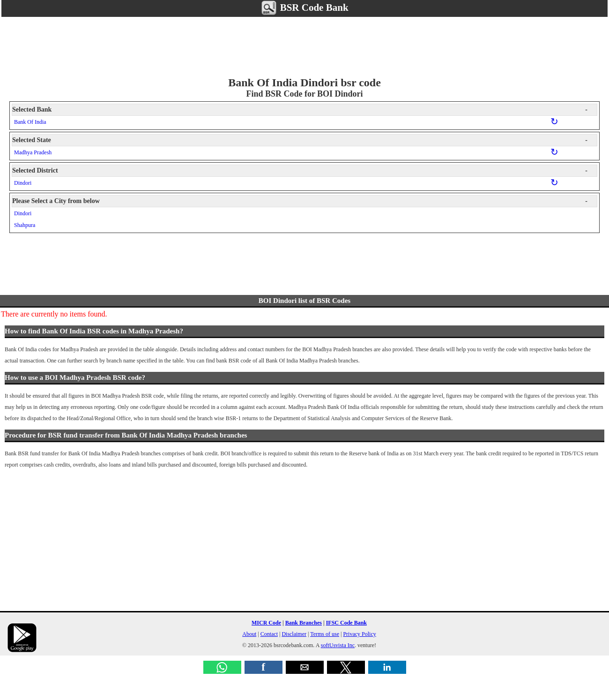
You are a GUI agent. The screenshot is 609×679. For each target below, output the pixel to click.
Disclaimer (294, 634)
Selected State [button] (299, 140)
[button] (222, 667)
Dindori (22, 183)
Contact (269, 634)
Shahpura (24, 225)
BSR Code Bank (304, 7)
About (249, 634)
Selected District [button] (299, 170)
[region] (304, 45)
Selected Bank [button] (299, 109)
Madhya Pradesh (33, 152)
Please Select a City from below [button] (299, 201)
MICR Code (266, 622)
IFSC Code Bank (346, 622)
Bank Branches (303, 622)
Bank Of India (30, 122)
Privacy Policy (359, 634)
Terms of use (324, 634)
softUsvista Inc (338, 645)
